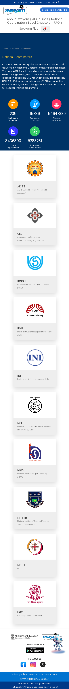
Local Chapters (39, 23)
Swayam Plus (29, 29)
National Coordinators (21, 48)
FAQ (57, 23)
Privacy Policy (19, 674)
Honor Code (51, 674)
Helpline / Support (34, 678)
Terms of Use (36, 674)
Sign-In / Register (54, 9)
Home (5, 48)
